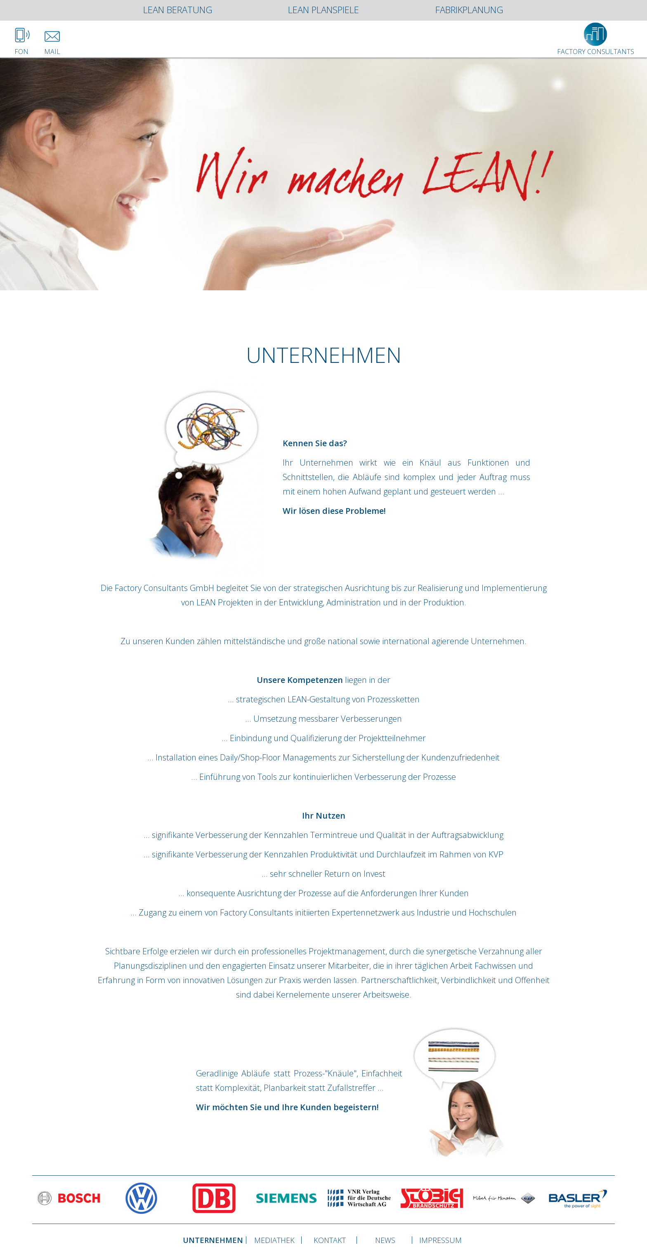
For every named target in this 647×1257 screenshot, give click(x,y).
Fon (21, 48)
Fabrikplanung (469, 10)
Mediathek (274, 1240)
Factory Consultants (595, 48)
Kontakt (330, 1240)
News (385, 1240)
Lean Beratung (178, 10)
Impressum (440, 1240)
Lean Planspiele (323, 10)
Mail (52, 48)
